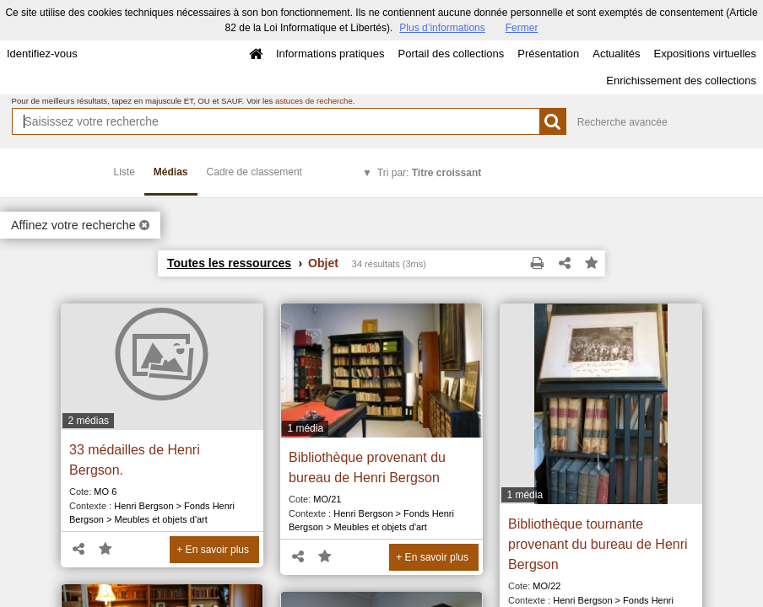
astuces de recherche (314, 100)
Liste (124, 172)
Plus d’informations (441, 28)
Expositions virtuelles (705, 53)
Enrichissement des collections (681, 80)
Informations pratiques (330, 53)
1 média (305, 428)
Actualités (616, 53)
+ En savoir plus (212, 550)
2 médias (88, 421)
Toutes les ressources (229, 263)
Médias (171, 172)
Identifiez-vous (42, 53)
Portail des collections (451, 53)
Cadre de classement (254, 172)
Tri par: (429, 173)
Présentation (548, 53)
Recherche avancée (622, 122)
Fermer (522, 28)
